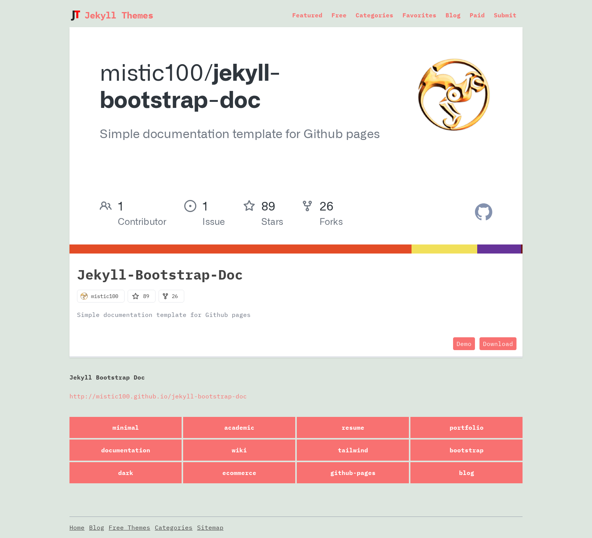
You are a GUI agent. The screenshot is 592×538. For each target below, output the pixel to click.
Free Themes (129, 527)
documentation (125, 450)
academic (239, 427)
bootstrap (467, 450)
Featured (307, 15)
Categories (374, 15)
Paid (477, 15)
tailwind (353, 450)
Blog (453, 15)
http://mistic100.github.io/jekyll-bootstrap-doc (158, 396)
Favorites (419, 15)
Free (339, 15)
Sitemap (210, 527)
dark (125, 473)
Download (498, 343)
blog (466, 473)
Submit (505, 15)
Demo (464, 343)
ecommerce (239, 473)
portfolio (467, 427)
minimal (126, 427)
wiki (239, 450)
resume (353, 427)
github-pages (353, 473)
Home (77, 527)
